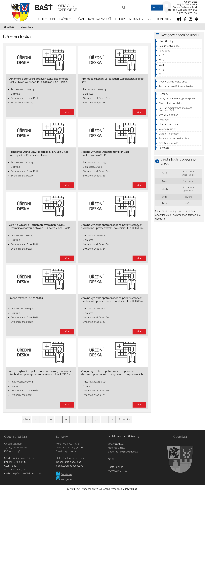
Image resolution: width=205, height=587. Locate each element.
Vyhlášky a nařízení (168, 115)
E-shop (120, 18)
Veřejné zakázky (167, 129)
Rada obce (164, 50)
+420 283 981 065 (74, 447)
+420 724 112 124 (116, 447)
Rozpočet (164, 119)
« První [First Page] (26, 419)
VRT (150, 18)
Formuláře (164, 147)
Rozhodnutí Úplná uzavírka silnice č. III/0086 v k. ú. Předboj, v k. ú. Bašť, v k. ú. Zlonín (38, 153)
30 (96, 419)
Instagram (64, 479)
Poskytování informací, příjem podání (177, 98)
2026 (161, 55)
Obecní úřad (59, 18)
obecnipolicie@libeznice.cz (123, 451)
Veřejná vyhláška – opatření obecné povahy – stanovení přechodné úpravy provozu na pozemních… (112, 373)
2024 (161, 64)
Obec (40, 18)
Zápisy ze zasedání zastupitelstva (176, 86)
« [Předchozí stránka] (35, 419)
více (67, 112)
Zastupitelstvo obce (169, 46)
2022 (161, 74)
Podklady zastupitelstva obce (174, 138)
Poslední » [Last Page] (124, 419)
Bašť (43, 8)
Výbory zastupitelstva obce (173, 81)
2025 (161, 60)
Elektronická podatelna (170, 103)
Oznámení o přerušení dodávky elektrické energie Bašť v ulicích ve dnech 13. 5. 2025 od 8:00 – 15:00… (38, 80)
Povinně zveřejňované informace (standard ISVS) (175, 109)
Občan (79, 18)
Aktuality (136, 18)
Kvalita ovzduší (99, 18)
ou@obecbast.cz (72, 451)
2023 (161, 69)
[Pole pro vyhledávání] (142, 7)
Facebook (64, 474)
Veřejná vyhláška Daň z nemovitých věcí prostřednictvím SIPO (105, 153)
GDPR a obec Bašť (168, 143)
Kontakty (164, 18)
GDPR (111, 459)
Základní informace (169, 133)
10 (50, 419)
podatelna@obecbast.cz (69, 465)
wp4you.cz (131, 488)
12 (73, 419)
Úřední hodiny (166, 41)
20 (89, 419)
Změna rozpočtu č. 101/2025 (26, 297)
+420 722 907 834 (72, 443)
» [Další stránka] (112, 419)
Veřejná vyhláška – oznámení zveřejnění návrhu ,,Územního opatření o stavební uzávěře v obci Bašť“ (39, 226)
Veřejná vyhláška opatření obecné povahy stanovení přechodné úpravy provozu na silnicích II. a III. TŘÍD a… (112, 226)
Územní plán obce (168, 124)
